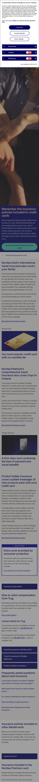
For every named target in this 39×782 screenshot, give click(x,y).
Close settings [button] (19, 39)
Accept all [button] (19, 27)
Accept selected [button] (19, 33)
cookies (14, 20)
